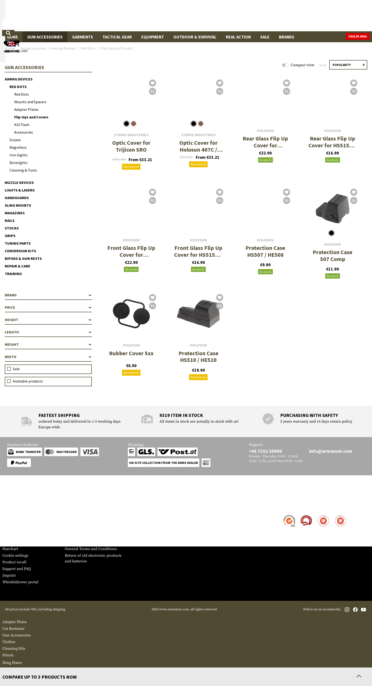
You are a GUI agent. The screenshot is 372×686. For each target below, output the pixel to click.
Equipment (152, 37)
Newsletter (11, 542)
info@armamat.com (330, 451)
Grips (10, 235)
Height (48, 319)
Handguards (17, 197)
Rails (9, 220)
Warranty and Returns (21, 535)
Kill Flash (21, 124)
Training (13, 273)
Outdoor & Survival (194, 37)
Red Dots (18, 86)
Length (48, 332)
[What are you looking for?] (167, 15)
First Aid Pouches (17, 669)
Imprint (9, 575)
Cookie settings (15, 555)
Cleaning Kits (13, 648)
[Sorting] (348, 65)
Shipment (10, 522)
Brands (286, 37)
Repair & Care (17, 266)
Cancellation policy (81, 542)
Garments (82, 37)
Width (48, 356)
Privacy (71, 535)
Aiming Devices (19, 79)
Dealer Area (358, 36)
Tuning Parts (18, 243)
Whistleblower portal (20, 582)
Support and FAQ (16, 568)
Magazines (15, 212)
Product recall (14, 562)
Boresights (18, 162)
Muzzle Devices (19, 182)
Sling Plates (12, 662)
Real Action (238, 37)
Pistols (8, 655)
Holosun (265, 130)
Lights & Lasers (20, 190)
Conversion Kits (20, 250)
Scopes (15, 139)
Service (11, 506)
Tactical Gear (117, 37)
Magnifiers (18, 147)
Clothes (8, 641)
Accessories (23, 132)
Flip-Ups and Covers (31, 117)
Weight (48, 344)
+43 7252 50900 (265, 451)
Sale (265, 37)
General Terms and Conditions (91, 548)
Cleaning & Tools (23, 170)
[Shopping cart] (340, 16)
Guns (12, 37)
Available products (28, 381)
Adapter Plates (26, 109)
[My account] (295, 16)
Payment (9, 529)
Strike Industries (131, 135)
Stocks (12, 228)
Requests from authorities (87, 529)
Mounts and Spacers (30, 101)
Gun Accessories (45, 37)
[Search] (232, 15)
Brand (48, 295)
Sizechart (10, 548)
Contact (8, 515)
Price (48, 307)
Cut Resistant (13, 628)
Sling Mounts (18, 205)
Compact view (302, 65)
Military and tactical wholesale (91, 522)
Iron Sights (18, 155)
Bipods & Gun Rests (23, 258)
